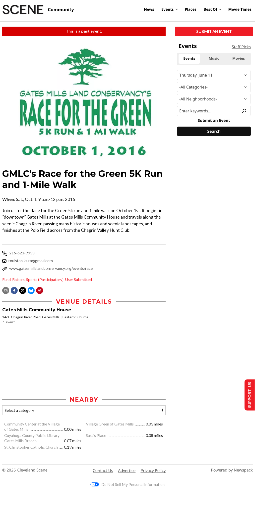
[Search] (214, 131)
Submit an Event (214, 31)
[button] (39, 289)
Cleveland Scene (32, 470)
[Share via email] (5, 289)
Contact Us (103, 470)
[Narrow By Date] (214, 75)
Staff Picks (241, 46)
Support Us (249, 395)
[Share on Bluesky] (31, 289)
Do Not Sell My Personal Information (127, 484)
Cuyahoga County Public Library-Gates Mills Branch (32, 438)
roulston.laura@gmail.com (30, 260)
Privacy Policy (153, 470)
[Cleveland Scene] (38, 9)
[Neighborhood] (214, 99)
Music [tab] (214, 58)
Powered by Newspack (232, 470)
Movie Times (240, 9)
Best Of (210, 9)
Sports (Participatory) (45, 279)
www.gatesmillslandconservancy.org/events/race (51, 268)
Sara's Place (96, 435)
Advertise (126, 470)
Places (190, 9)
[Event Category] (214, 87)
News (149, 9)
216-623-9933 (22, 252)
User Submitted (78, 279)
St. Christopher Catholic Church (31, 447)
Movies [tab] (238, 58)
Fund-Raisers (13, 279)
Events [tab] (189, 58)
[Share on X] (22, 289)
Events (167, 9)
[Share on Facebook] (14, 289)
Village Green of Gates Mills (110, 424)
